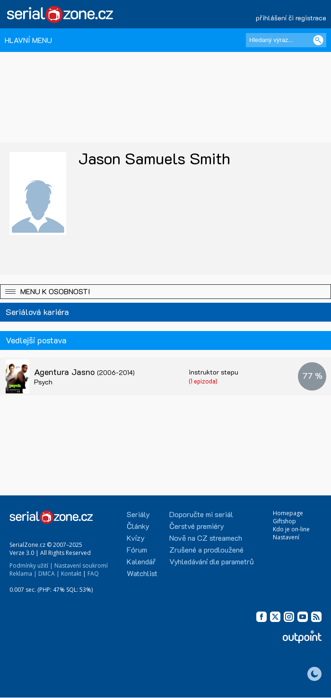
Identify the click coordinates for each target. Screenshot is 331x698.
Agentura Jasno (84, 371)
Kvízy (136, 538)
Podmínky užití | (31, 566)
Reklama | (23, 574)
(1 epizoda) (203, 381)
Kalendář (141, 561)
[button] (165, 291)
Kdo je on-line (291, 529)
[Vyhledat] (318, 40)
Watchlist (142, 573)
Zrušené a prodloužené (206, 549)
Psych (43, 381)
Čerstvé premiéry (196, 526)
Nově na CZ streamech (205, 538)
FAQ (93, 574)
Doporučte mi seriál (201, 514)
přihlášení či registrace (291, 17)
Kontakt (71, 574)
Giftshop (284, 521)
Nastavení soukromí (81, 566)
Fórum (137, 549)
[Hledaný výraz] (286, 40)
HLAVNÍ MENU (28, 40)
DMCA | (49, 574)
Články (138, 526)
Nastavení (286, 537)
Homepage (288, 513)
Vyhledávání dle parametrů (211, 561)
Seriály (138, 514)
